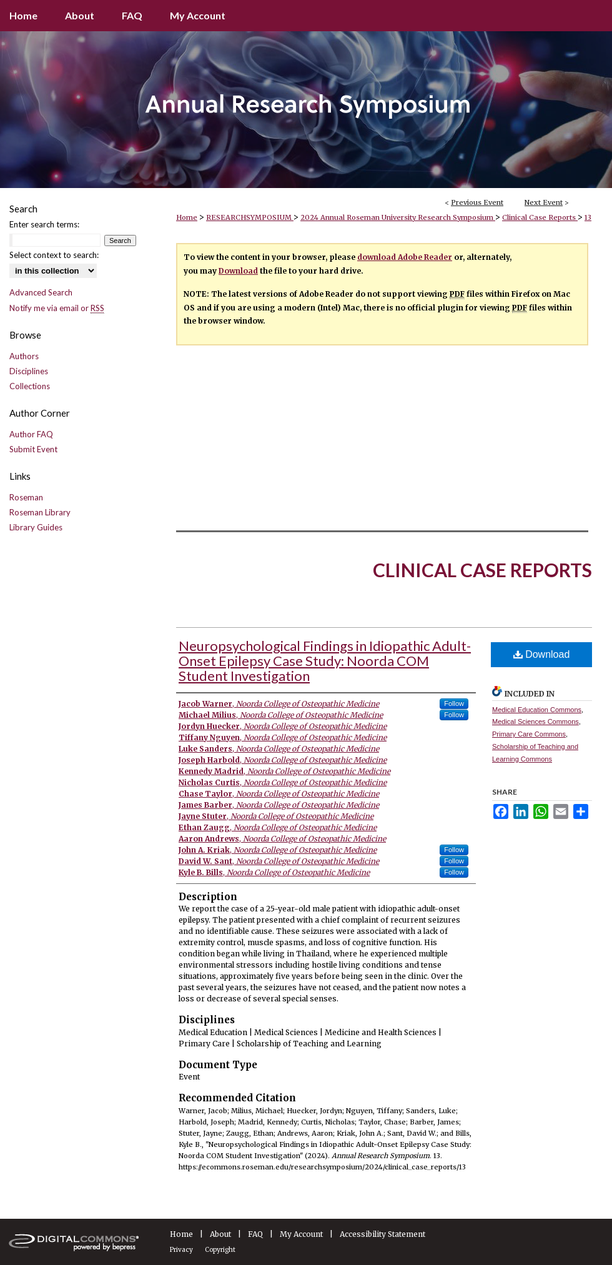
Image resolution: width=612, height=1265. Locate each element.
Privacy (181, 1250)
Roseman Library (40, 512)
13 (588, 217)
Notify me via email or (56, 308)
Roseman (26, 497)
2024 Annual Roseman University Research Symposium (397, 217)
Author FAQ (31, 434)
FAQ (255, 1234)
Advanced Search (40, 292)
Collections (29, 386)
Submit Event (33, 449)
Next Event (544, 202)
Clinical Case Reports (540, 217)
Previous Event (477, 202)
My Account (301, 1234)
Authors (24, 356)
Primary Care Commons (529, 734)
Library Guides (35, 527)
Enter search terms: (44, 224)
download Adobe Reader (404, 257)
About (220, 1234)
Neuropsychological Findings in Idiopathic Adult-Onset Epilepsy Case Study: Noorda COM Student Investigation (325, 660)
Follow (454, 703)
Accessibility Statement (382, 1234)
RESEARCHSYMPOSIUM (250, 217)
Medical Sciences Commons (535, 721)
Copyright (220, 1250)
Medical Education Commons (536, 709)
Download (238, 270)
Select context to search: (54, 255)
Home (186, 217)
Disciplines (28, 371)
